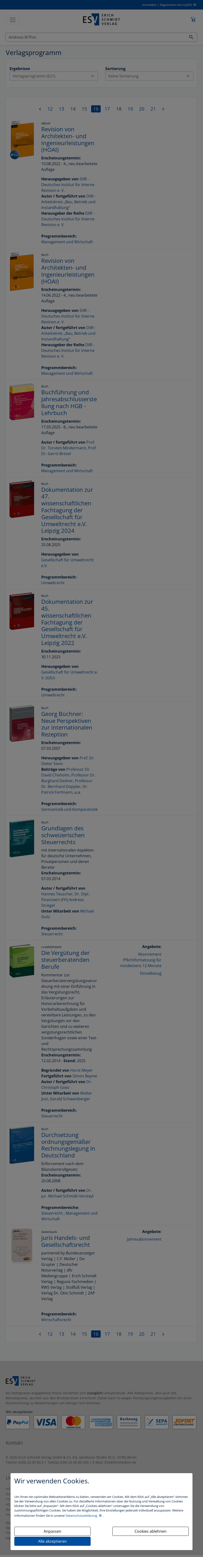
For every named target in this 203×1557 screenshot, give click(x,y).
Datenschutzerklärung (82, 1515)
